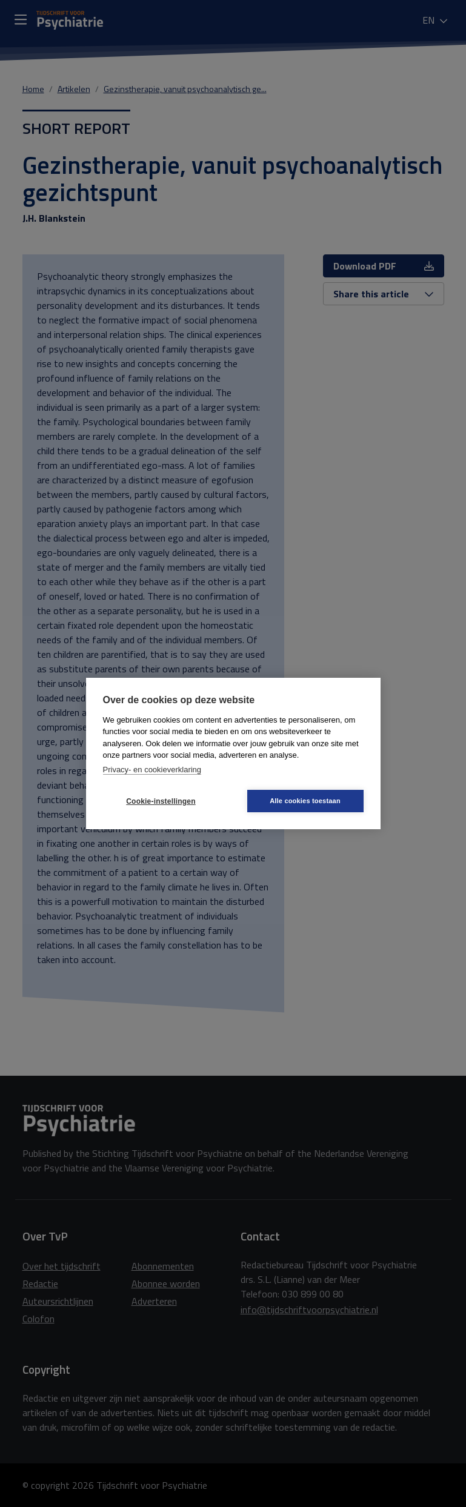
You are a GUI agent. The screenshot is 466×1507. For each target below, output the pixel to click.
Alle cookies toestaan (305, 800)
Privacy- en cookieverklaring (152, 769)
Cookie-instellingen (160, 801)
